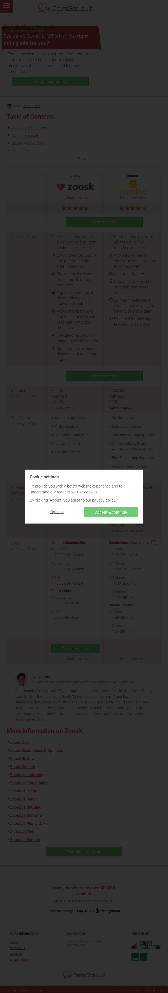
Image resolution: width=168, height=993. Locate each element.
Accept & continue (111, 512)
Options (57, 511)
